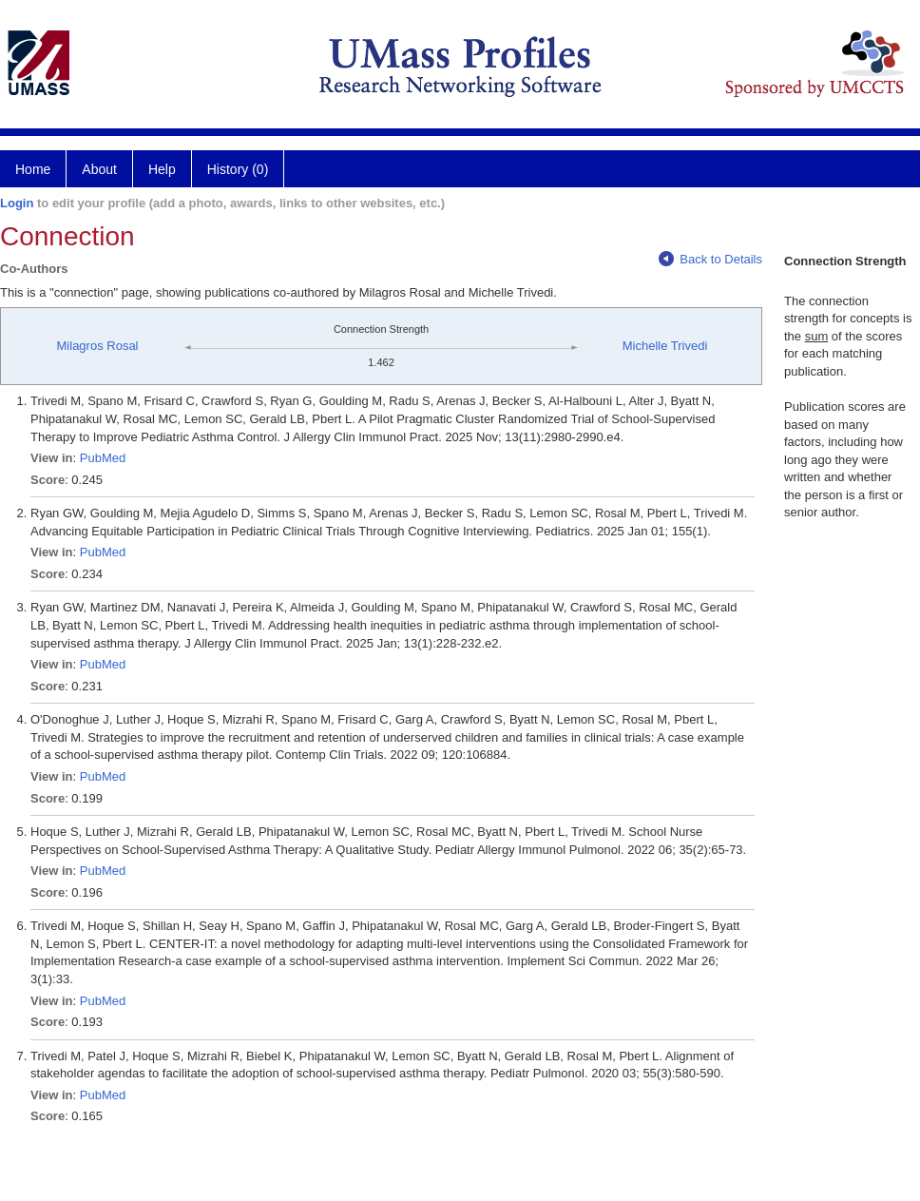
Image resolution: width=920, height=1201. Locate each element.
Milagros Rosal (98, 346)
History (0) (238, 169)
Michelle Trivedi (665, 346)
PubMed (102, 458)
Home (32, 169)
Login (16, 203)
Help (162, 169)
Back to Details (710, 259)
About (99, 169)
